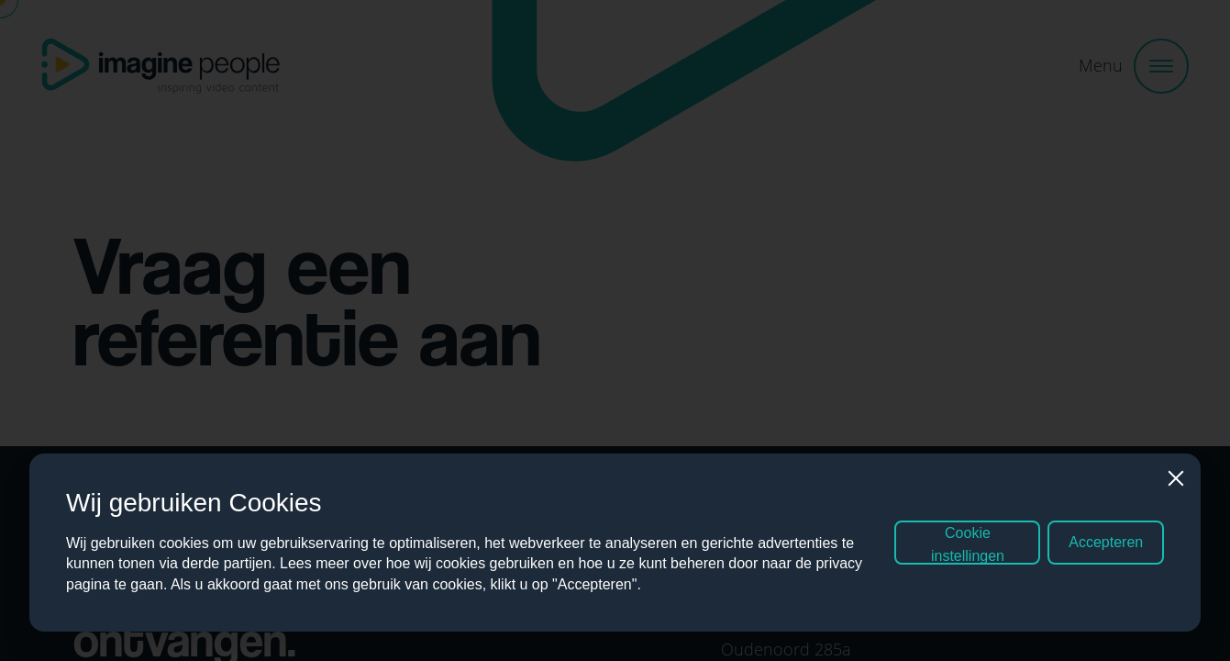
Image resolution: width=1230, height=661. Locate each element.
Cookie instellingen (967, 548)
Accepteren (1106, 546)
